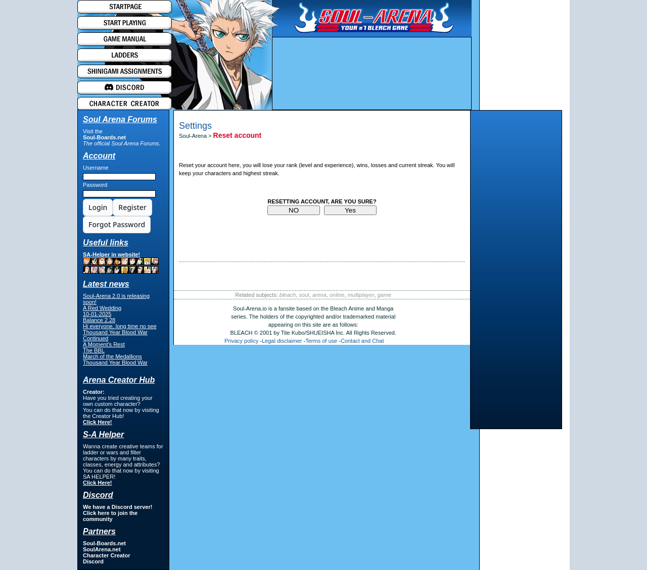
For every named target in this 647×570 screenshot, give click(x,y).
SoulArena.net (102, 549)
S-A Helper (103, 434)
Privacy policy (241, 341)
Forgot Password (116, 224)
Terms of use (321, 341)
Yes (350, 210)
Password (95, 185)
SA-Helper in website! (121, 262)
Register (132, 207)
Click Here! (97, 422)
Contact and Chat (362, 341)
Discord (93, 561)
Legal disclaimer (282, 341)
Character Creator (106, 555)
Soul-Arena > (196, 136)
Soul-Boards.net (104, 137)
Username (96, 168)
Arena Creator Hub (119, 380)
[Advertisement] (516, 272)
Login (97, 207)
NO (294, 210)
